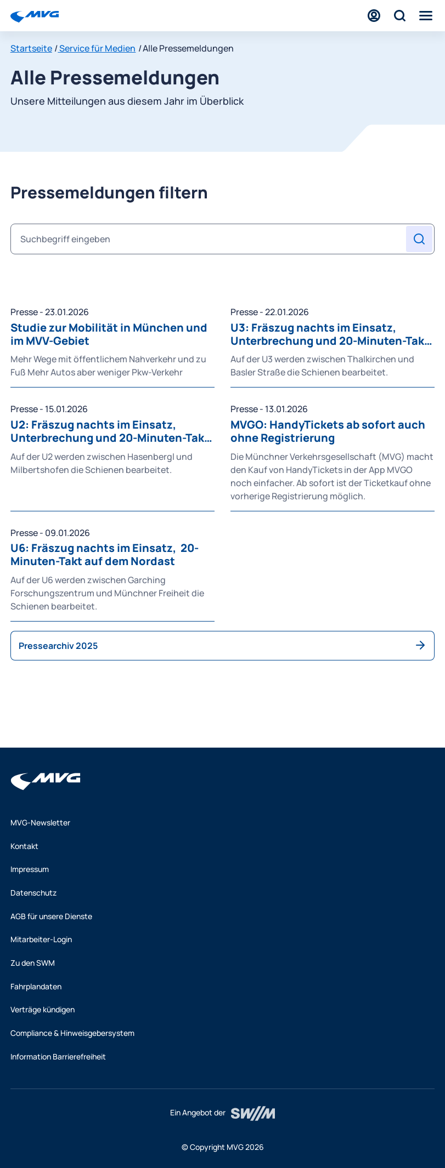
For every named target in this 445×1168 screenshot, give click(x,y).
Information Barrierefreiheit (58, 1056)
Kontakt (24, 846)
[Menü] (425, 15)
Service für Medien (97, 48)
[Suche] (400, 15)
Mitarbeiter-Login (41, 939)
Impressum (29, 869)
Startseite (31, 48)
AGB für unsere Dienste (51, 916)
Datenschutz (33, 892)
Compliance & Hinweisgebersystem (72, 1033)
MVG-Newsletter (40, 822)
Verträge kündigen (42, 1009)
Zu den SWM (32, 963)
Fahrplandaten (35, 986)
